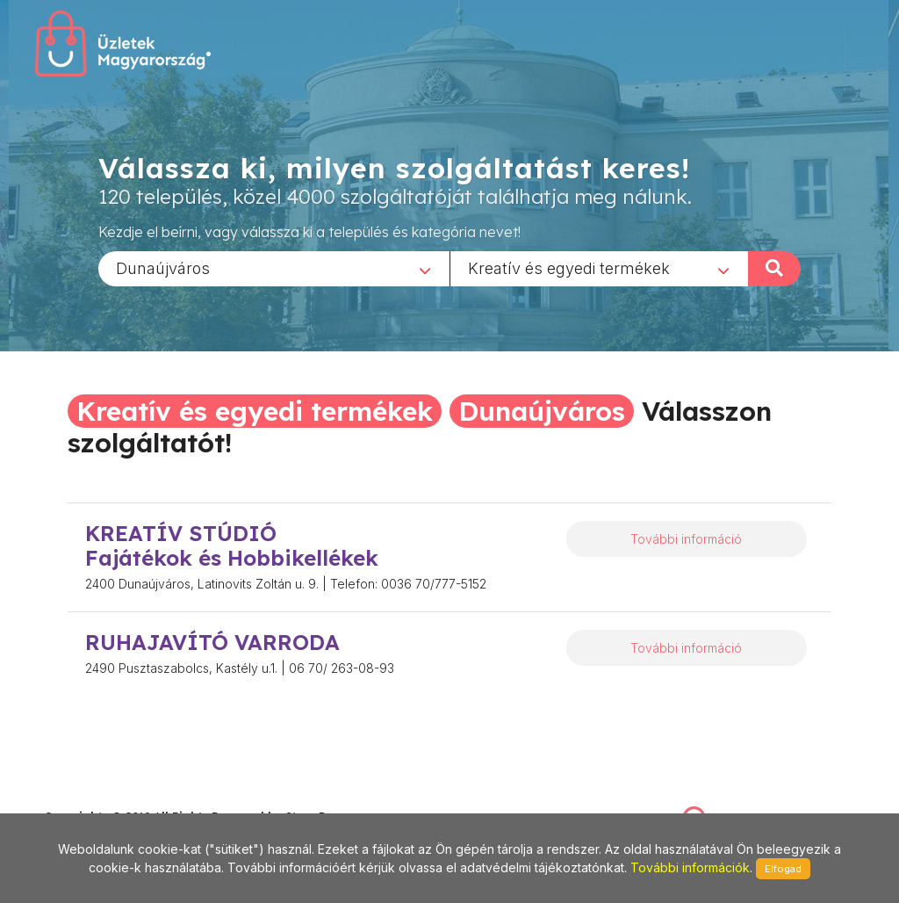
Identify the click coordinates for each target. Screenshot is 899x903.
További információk (690, 867)
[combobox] (274, 267)
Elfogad (783, 869)
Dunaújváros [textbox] (163, 267)
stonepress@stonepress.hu (114, 797)
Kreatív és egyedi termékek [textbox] (569, 267)
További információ (686, 538)
